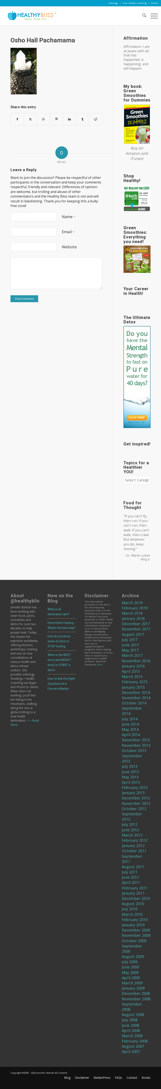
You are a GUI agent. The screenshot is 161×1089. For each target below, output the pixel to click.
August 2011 (133, 866)
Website (69, 246)
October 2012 (134, 808)
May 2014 (130, 729)
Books (154, 3)
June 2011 (130, 877)
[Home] (30, 16)
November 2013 (136, 745)
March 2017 (132, 655)
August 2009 (133, 956)
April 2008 (131, 1030)
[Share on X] (30, 119)
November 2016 (136, 660)
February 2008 (135, 1040)
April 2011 (131, 882)
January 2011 (133, 893)
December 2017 (136, 623)
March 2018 (132, 613)
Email (68, 231)
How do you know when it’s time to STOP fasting (59, 641)
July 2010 (130, 908)
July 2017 (130, 639)
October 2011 (134, 850)
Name (68, 216)
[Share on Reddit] (95, 119)
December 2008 (136, 993)
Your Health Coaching (134, 3)
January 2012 (133, 845)
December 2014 (136, 692)
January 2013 (133, 792)
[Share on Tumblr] (82, 119)
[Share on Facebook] (17, 119)
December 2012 (136, 797)
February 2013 (135, 787)
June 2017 (130, 644)
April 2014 (131, 734)
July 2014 (130, 718)
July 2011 (130, 871)
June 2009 (130, 966)
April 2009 (131, 977)
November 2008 (136, 998)
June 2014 (130, 724)
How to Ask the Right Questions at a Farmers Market (61, 683)
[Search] (142, 16)
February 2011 (135, 887)
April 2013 (131, 782)
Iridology (113, 3)
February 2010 (135, 919)
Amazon (133, 153)
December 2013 (136, 739)
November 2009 (136, 935)
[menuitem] (113, 3)
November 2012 (136, 803)
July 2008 (130, 1019)
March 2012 (132, 835)
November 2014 (136, 697)
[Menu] (152, 16)
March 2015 (132, 676)
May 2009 (130, 972)
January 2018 (133, 618)
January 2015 (133, 687)
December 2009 (136, 930)
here (100, 664)
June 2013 (130, 771)
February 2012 (135, 840)
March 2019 (132, 602)
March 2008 (132, 1035)
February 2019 (135, 607)
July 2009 (130, 961)
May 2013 (130, 776)
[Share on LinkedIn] (69, 119)
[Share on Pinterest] (56, 119)
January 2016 (133, 666)
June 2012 (130, 829)
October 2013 (134, 750)
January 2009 (133, 988)
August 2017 (133, 634)
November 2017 (136, 628)
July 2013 (130, 766)
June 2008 (130, 1025)
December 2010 (136, 898)
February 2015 (135, 681)
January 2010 (133, 924)
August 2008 (133, 1014)
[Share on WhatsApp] (43, 119)
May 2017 (130, 650)
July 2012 (130, 824)
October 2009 (134, 940)
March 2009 (132, 982)
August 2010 (133, 903)
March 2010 (132, 914)
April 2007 (131, 1051)
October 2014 (134, 702)
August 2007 (133, 1046)
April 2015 (131, 671)
